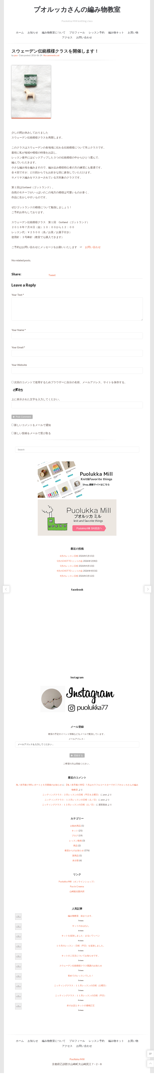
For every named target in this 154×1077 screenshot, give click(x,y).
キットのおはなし (80, 929)
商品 (75, 849)
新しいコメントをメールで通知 (32, 428)
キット (75, 834)
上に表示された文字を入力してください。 (36, 403)
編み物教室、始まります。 (80, 919)
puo (16, 55)
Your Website (19, 368)
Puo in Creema (77, 890)
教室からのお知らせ (74, 854)
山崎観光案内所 (77, 895)
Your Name (17, 333)
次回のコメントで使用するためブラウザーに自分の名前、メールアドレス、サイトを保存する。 (70, 386)
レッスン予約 (96, 32)
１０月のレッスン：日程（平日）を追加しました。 (80, 949)
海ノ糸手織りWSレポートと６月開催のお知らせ (39, 788)
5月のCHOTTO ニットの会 (70, 565)
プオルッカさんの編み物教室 (77, 9)
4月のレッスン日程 (69, 579)
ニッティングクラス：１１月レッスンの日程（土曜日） (80, 989)
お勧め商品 (75, 829)
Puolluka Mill (77, 1063)
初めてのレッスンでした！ (80, 979)
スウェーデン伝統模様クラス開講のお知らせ (80, 969)
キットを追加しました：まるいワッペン (81, 939)
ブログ (75, 839)
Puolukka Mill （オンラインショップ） (77, 885)
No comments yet (51, 55)
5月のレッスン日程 (69, 569)
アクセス (67, 37)
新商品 (75, 859)
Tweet (52, 275)
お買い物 (133, 32)
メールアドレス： (77, 742)
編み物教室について (53, 32)
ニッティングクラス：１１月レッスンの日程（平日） (80, 999)
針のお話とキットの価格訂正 (81, 1009)
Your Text (16, 294)
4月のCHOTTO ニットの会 (70, 574)
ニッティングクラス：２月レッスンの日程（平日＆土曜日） (71, 798)
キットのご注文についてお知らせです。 (81, 959)
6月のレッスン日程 (69, 559)
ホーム (20, 32)
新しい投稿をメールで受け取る (32, 437)
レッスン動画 (75, 844)
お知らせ (33, 32)
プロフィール (77, 32)
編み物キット (116, 32)
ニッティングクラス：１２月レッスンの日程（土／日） (71, 803)
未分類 (75, 864)
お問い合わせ (84, 37)
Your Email (17, 351)
